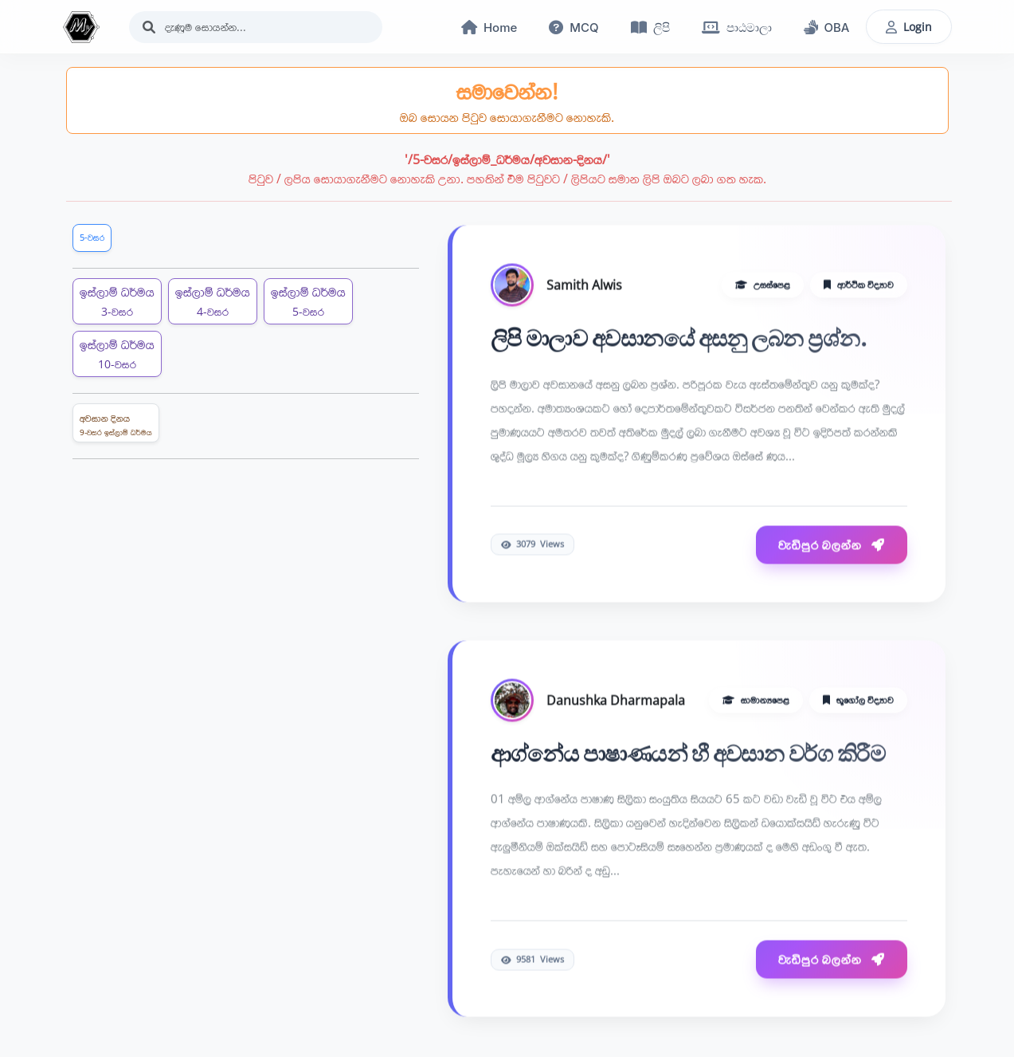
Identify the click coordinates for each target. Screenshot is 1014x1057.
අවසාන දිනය (116, 424)
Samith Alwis (584, 285)
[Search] (255, 27)
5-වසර (92, 237)
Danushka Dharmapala (615, 700)
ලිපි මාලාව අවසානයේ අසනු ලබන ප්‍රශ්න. (679, 338)
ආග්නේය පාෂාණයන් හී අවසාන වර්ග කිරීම (688, 754)
